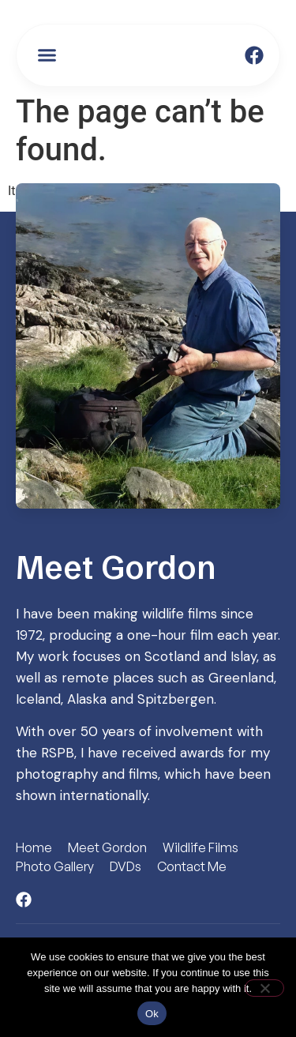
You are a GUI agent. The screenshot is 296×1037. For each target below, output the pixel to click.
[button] (47, 55)
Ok (152, 1014)
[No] (264, 988)
